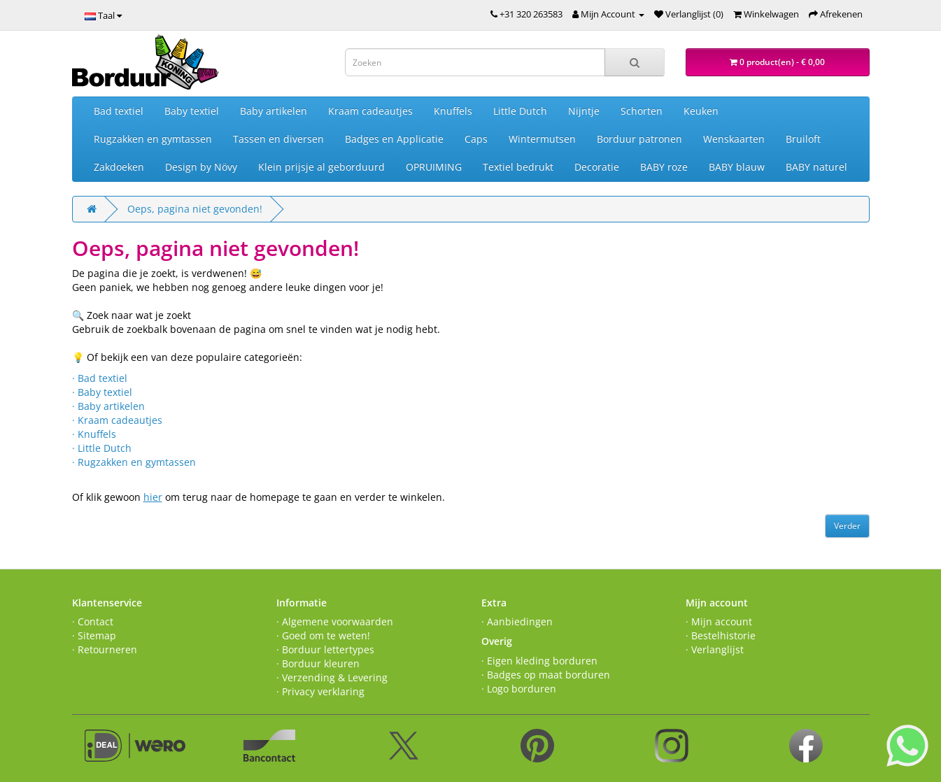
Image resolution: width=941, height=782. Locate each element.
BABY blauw (737, 166)
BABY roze (664, 166)
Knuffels (453, 111)
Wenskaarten (734, 138)
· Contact (92, 621)
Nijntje (584, 111)
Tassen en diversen (278, 138)
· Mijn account (719, 621)
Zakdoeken (119, 166)
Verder (847, 526)
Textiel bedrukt (518, 166)
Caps (476, 138)
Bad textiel (118, 111)
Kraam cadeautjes (370, 111)
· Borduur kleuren (318, 663)
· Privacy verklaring (320, 691)
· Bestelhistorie (721, 635)
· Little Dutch (102, 448)
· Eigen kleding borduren (539, 660)
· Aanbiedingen (517, 621)
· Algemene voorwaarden (334, 621)
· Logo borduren (518, 688)
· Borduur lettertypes (325, 649)
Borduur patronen (639, 138)
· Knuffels (94, 434)
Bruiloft (803, 138)
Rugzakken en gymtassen (153, 138)
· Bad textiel (99, 378)
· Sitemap (94, 635)
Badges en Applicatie (394, 138)
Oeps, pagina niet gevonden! (194, 208)
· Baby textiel (102, 392)
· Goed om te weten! (323, 635)
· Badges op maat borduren (545, 674)
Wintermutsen (542, 138)
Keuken (701, 111)
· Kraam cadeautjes (117, 420)
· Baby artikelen (108, 406)
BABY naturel (816, 166)
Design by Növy (201, 166)
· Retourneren (104, 649)
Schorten (642, 111)
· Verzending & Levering (332, 677)
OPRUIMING (434, 166)
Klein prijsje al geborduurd (321, 166)
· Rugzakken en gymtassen (134, 462)
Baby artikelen (273, 111)
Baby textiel (191, 111)
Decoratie (596, 166)
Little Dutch (520, 111)
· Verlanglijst (715, 649)
